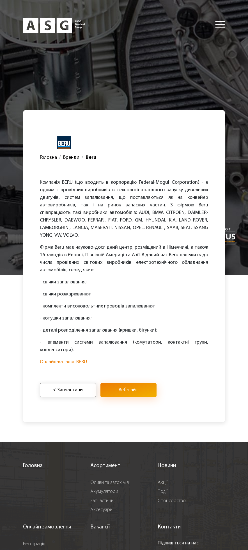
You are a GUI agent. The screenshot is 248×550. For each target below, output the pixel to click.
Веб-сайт (128, 390)
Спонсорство (172, 501)
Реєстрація (34, 544)
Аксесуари (101, 509)
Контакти (169, 527)
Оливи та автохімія (109, 482)
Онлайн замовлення (47, 527)
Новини (167, 466)
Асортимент (105, 466)
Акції (162, 482)
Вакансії (100, 527)
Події (162, 491)
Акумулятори (104, 491)
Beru (91, 157)
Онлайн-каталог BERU (63, 362)
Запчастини (102, 501)
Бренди (71, 157)
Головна (48, 157)
